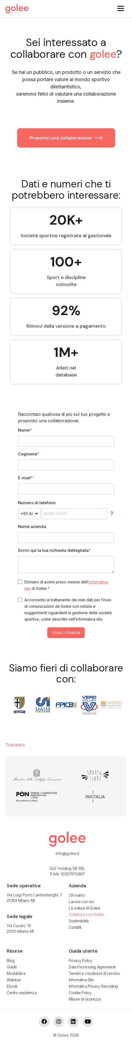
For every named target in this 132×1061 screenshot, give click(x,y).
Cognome (27, 454)
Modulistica (16, 973)
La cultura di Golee (84, 908)
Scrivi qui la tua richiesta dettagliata (53, 550)
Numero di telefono (37, 503)
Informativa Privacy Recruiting (93, 986)
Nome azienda (32, 526)
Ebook (12, 986)
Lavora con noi (81, 901)
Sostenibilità (79, 921)
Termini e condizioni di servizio (94, 973)
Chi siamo (77, 895)
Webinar (14, 979)
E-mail (24, 478)
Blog (10, 960)
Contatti (75, 927)
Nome (24, 430)
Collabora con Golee (86, 914)
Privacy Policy (80, 960)
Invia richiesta (66, 632)
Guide (12, 967)
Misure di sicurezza (85, 999)
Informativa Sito (81, 979)
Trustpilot (15, 744)
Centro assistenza (21, 992)
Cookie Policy (80, 992)
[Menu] (120, 8)
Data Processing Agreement (92, 967)
